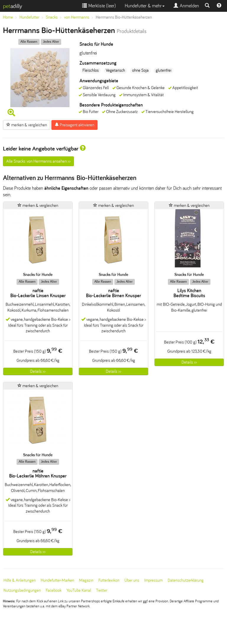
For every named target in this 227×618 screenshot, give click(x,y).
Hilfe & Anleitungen (20, 580)
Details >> (38, 371)
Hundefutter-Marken (57, 580)
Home (8, 17)
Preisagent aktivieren (74, 124)
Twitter (101, 590)
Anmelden (186, 5)
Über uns (131, 580)
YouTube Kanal (79, 590)
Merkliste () (99, 5)
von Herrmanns (76, 17)
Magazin (86, 580)
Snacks (52, 17)
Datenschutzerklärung (186, 580)
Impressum (153, 580)
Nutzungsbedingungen (22, 590)
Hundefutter (29, 17)
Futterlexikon (108, 580)
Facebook (53, 590)
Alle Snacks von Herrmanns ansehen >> (38, 161)
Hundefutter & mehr (145, 5)
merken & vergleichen (26, 124)
